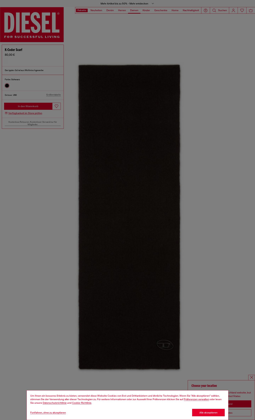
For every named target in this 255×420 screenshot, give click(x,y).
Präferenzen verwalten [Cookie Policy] (196, 399)
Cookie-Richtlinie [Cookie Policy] (81, 402)
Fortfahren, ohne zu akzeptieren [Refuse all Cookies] (48, 412)
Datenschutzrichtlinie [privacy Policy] (55, 402)
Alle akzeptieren (208, 412)
